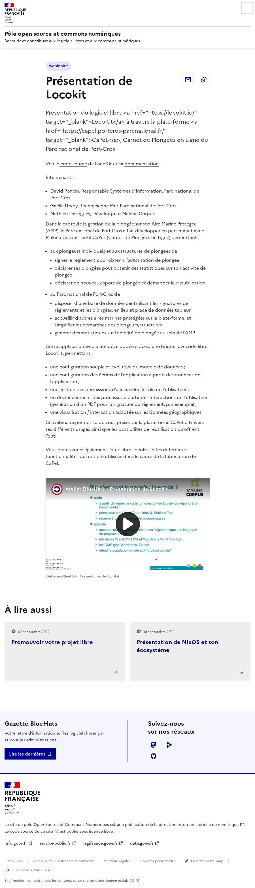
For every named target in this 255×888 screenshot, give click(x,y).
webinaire (58, 66)
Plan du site (14, 861)
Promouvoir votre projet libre (52, 642)
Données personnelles (157, 861)
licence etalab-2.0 (119, 880)
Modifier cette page (207, 861)
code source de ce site (31, 831)
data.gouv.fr (142, 843)
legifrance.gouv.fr (100, 843)
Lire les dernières (27, 753)
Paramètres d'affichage (32, 870)
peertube (169, 744)
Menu (247, 8)
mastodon (153, 744)
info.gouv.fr (16, 843)
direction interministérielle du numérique (199, 825)
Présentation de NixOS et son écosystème (177, 646)
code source (73, 163)
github (153, 756)
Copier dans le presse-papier (203, 79)
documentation (141, 163)
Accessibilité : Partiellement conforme (63, 861)
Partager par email (188, 79)
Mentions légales (116, 861)
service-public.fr (55, 843)
